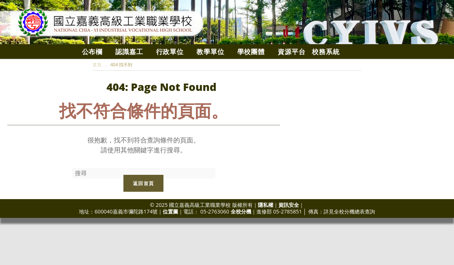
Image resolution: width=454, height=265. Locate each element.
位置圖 (170, 211)
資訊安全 (288, 204)
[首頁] (97, 64)
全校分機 (241, 211)
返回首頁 (143, 183)
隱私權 (265, 204)
